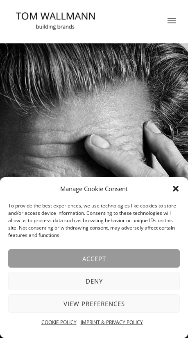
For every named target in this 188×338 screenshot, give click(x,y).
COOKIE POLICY (59, 322)
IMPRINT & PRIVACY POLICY (112, 322)
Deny (94, 281)
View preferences (94, 304)
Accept (94, 259)
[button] (176, 189)
